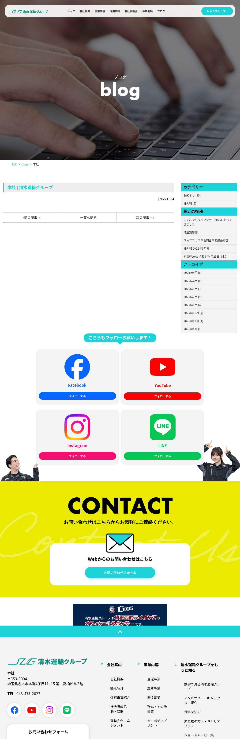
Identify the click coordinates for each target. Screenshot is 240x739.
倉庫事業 (147, 614)
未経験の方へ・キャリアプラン (198, 632)
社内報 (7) (190, 203)
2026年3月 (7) (193, 289)
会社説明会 (131, 11)
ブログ (161, 11)
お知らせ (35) (192, 195)
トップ (71, 11)
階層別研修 (191, 232)
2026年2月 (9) (193, 297)
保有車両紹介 (113, 621)
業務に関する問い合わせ (48, 681)
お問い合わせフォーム (120, 508)
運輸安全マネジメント (119, 634)
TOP (15, 164)
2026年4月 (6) (193, 281)
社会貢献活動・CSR (117, 627)
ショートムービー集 (191, 639)
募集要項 (147, 11)
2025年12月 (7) (193, 313)
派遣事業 (147, 621)
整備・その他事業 (152, 627)
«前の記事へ (31, 217)
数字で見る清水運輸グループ (196, 611)
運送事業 (147, 607)
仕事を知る (185, 625)
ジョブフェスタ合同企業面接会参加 (206, 240)
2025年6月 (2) (193, 329)
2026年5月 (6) (193, 273)
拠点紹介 (110, 614)
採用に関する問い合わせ (48, 695)
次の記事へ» (145, 217)
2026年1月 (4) (193, 305)
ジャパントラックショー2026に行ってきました (208, 222)
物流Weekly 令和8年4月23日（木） (206, 256)
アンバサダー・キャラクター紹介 (199, 618)
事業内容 (100, 11)
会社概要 (110, 607)
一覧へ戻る (88, 217)
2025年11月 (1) (193, 321)
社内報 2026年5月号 (196, 248)
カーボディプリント (153, 634)
